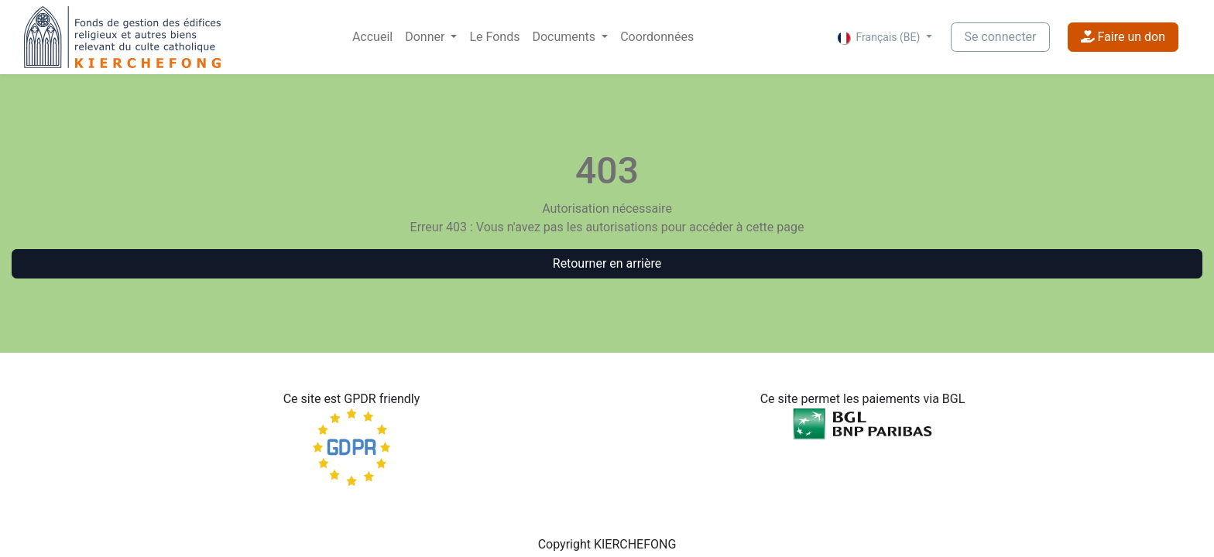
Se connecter (1000, 36)
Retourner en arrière (607, 263)
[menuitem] (372, 37)
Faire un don (1123, 36)
